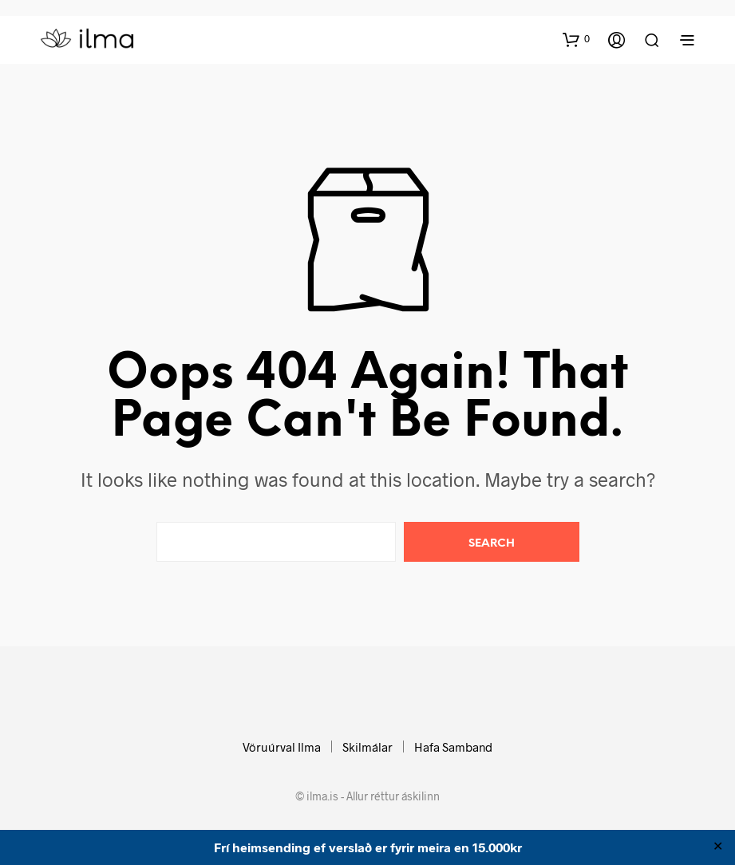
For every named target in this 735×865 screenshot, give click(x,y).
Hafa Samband (453, 747)
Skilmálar (367, 747)
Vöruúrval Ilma (282, 747)
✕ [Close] (718, 847)
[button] (576, 39)
